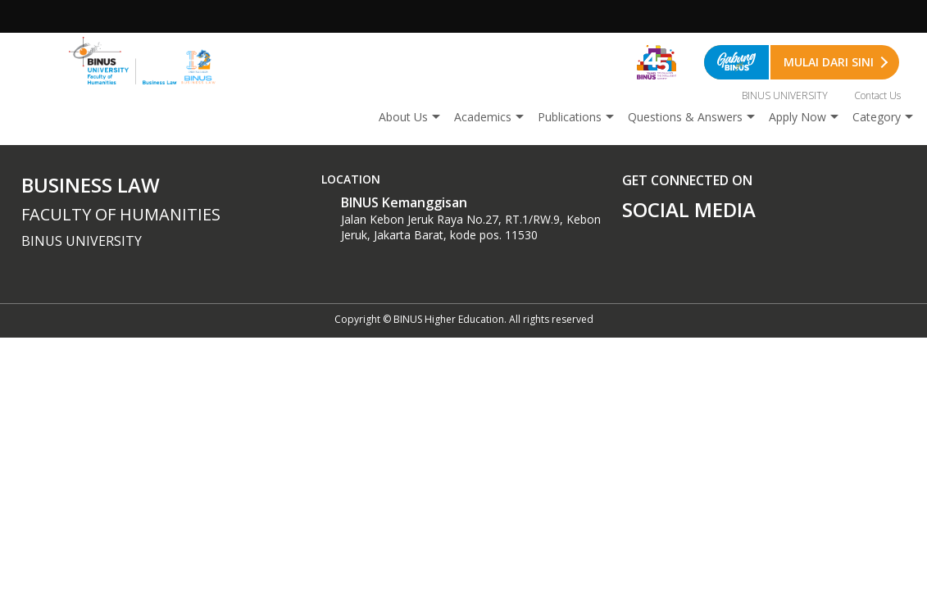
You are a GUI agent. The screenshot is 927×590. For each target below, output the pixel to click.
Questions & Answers (685, 117)
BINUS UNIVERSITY (785, 95)
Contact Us (877, 95)
